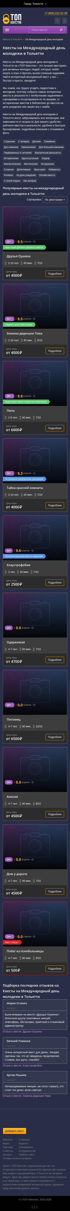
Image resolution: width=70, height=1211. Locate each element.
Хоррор (45, 158)
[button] (64, 21)
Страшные (9, 141)
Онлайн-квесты (47, 175)
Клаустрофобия (18, 565)
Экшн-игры (39, 169)
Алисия (12, 797)
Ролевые (8, 175)
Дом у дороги (17, 874)
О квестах (8, 1151)
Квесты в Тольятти (12, 39)
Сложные (9, 169)
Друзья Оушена (18, 256)
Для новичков (11, 147)
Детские (36, 141)
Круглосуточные (30, 158)
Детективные (23, 169)
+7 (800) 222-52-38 (55, 13)
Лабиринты (54, 169)
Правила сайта (26, 1154)
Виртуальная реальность (48, 152)
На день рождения (26, 175)
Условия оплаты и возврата (17, 1158)
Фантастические (12, 164)
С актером (23, 141)
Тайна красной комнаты (25, 488)
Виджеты (23, 1143)
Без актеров (30, 180)
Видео (6, 1143)
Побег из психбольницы (25, 951)
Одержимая (16, 642)
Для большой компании (51, 147)
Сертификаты (26, 1147)
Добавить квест (14, 1130)
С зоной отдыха (12, 180)
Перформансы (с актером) (18, 152)
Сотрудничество (27, 1151)
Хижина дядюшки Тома (24, 333)
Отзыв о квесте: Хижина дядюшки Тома (27, 1095)
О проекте (24, 1139)
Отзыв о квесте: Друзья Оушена (22, 1031)
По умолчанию (55, 199)
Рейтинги (7, 1139)
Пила (11, 411)
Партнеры (8, 1147)
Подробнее (55, 273)
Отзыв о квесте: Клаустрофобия (22, 1065)
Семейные (49, 141)
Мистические (31, 164)
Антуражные (47, 164)
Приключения (28, 147)
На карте (7, 1154)
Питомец (14, 719)
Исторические (11, 158)
